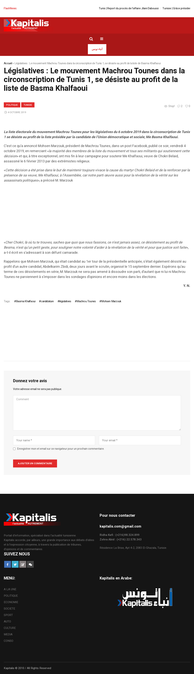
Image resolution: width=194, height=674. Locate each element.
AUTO (7, 621)
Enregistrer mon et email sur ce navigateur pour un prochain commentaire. (60, 449)
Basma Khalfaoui (25, 301)
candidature (47, 301)
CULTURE (10, 628)
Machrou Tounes (86, 301)
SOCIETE (9, 609)
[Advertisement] (97, 213)
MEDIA (8, 634)
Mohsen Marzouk (111, 301)
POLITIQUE (12, 105)
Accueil (8, 63)
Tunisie (28, 105)
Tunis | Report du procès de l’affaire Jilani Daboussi (132, 8)
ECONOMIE (11, 602)
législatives (65, 301)
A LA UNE (10, 589)
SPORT (8, 615)
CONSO (8, 641)
